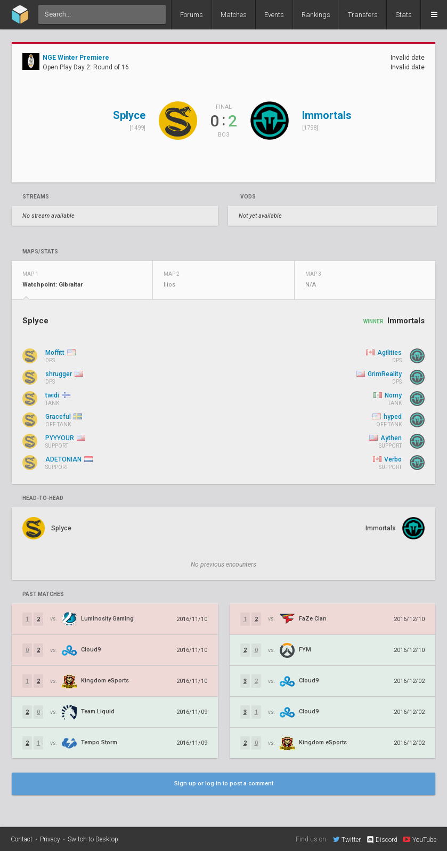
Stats (403, 15)
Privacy (50, 839)
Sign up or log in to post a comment (223, 783)
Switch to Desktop (93, 839)
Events (274, 15)
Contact (21, 839)
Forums (191, 15)
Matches (234, 15)
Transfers (363, 15)
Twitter (347, 839)
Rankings (316, 15)
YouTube (419, 839)
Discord (381, 840)
